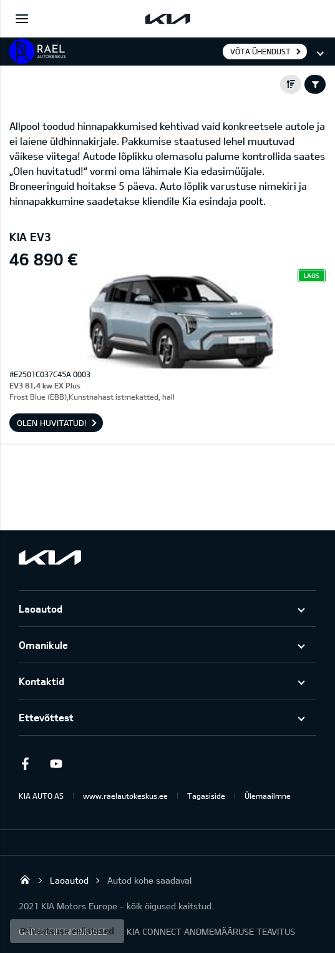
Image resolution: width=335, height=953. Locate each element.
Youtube (56, 764)
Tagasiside (206, 795)
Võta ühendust (260, 51)
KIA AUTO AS (41, 795)
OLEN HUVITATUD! (52, 423)
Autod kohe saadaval (149, 880)
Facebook (25, 764)
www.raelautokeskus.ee (125, 795)
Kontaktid (41, 681)
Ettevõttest (46, 717)
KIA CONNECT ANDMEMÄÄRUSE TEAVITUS (211, 931)
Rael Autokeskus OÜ (25, 879)
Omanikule (43, 645)
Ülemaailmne (268, 795)
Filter (315, 84)
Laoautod (40, 609)
